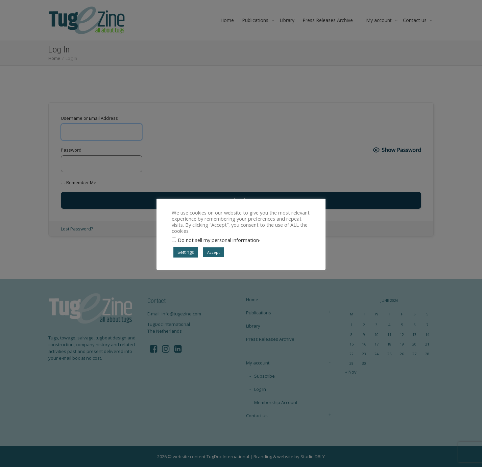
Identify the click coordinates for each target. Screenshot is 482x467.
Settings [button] (185, 252)
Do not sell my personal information (218, 240)
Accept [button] (213, 252)
